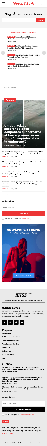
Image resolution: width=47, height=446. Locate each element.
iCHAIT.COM (7, 433)
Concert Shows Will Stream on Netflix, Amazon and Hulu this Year (21, 38)
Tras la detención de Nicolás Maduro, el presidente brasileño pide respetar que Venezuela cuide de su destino (23, 173)
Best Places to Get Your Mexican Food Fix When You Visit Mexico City (22, 47)
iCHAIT (5, 421)
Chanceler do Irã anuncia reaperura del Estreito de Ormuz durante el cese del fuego (22, 388)
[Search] (40, 20)
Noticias (5, 157)
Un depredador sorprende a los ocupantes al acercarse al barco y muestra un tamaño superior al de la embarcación (22, 133)
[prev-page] (3, 53)
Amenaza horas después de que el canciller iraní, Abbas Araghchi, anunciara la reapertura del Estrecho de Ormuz (23, 153)
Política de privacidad (27, 414)
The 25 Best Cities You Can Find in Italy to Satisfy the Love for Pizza (23, 65)
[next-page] (44, 53)
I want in (23, 213)
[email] (23, 207)
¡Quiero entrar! (23, 409)
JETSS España (9, 145)
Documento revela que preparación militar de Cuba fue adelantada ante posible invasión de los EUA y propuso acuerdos (22, 184)
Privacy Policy (26, 218)
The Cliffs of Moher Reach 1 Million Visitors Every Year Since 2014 (23, 56)
